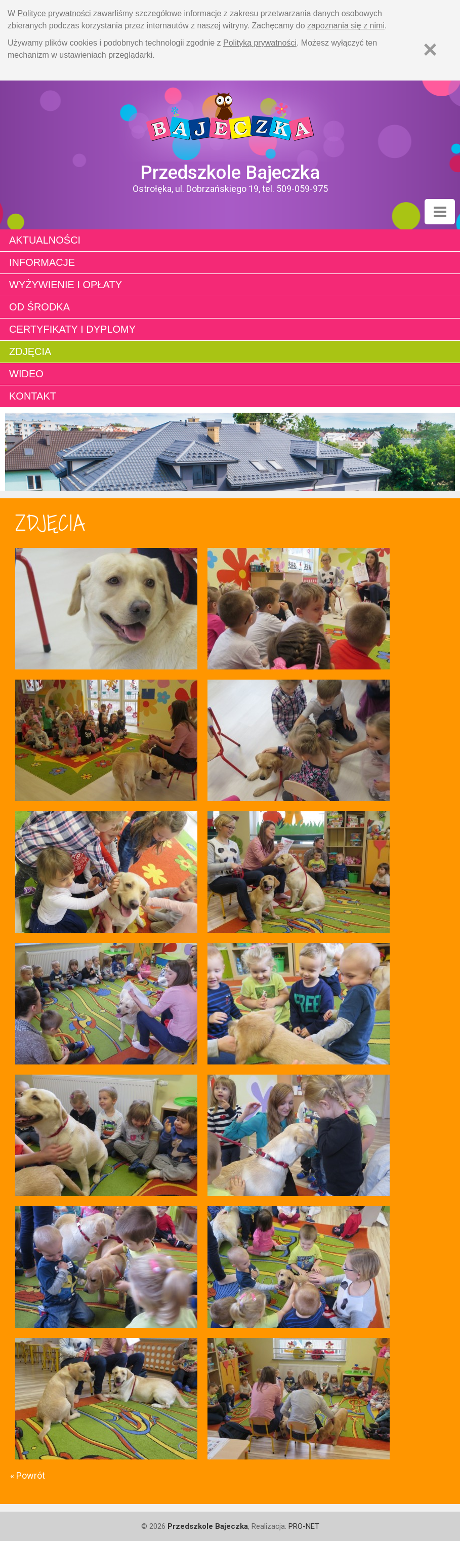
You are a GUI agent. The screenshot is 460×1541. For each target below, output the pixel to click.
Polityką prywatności (260, 42)
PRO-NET (303, 1526)
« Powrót (27, 1475)
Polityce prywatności (54, 13)
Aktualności (44, 240)
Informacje (42, 262)
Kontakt (32, 396)
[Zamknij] (430, 49)
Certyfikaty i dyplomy (72, 329)
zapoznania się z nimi (346, 25)
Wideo (26, 373)
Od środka (39, 306)
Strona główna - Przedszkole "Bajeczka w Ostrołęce (230, 121)
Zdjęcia (30, 351)
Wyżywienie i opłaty (65, 284)
